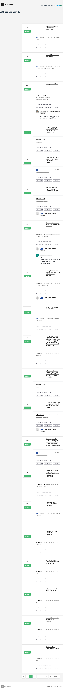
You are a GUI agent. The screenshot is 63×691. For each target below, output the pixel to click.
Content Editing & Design (42, 99)
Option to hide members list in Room (53, 647)
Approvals (38, 355)
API (37, 573)
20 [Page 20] (46, 676)
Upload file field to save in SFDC (52, 308)
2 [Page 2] (27, 676)
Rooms (37, 660)
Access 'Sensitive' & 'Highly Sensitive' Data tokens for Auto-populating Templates (53, 474)
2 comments (40, 234)
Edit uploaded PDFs (52, 84)
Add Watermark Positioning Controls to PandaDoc (52, 561)
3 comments (42, 513)
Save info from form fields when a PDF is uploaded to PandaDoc (52, 160)
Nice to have (39, 48)
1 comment (42, 66)
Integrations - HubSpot (42, 455)
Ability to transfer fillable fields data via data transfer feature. (53, 273)
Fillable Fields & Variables (43, 172)
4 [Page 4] (34, 676)
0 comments (42, 37)
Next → (56, 676)
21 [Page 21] (50, 676)
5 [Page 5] (38, 676)
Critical (57, 48)
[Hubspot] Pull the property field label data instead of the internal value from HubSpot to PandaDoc (53, 442)
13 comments (41, 95)
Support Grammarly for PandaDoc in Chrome (52, 619)
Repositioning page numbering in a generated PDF (52, 27)
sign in (58, 5)
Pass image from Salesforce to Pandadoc (51, 532)
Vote (27, 31)
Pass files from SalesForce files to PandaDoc (51, 503)
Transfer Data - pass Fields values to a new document (53, 224)
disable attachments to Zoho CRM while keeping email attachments (52, 130)
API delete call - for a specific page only (52, 589)
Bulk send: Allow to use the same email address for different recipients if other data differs (52, 374)
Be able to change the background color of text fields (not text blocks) (53, 405)
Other (38, 39)
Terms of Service (57, 686)
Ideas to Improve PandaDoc (53, 37)
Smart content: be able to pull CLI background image (52, 189)
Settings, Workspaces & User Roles (45, 68)
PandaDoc (49, 686)
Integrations (39, 142)
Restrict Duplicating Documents (52, 55)
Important (48, 48)
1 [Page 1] (23, 676)
